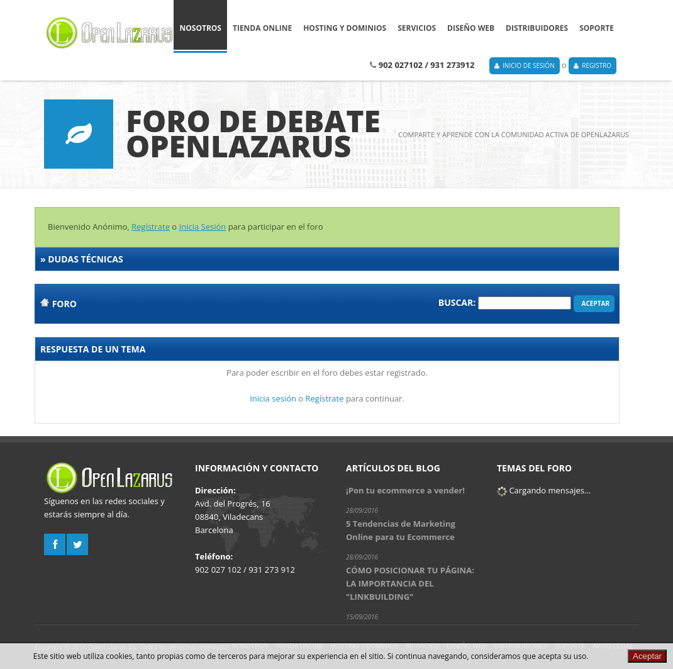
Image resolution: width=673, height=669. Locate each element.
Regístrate (150, 226)
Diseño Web (470, 33)
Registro (592, 65)
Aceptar (594, 303)
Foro (64, 304)
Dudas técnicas (85, 259)
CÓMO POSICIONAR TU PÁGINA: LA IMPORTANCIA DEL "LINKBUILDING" (410, 583)
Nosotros (200, 33)
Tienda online (262, 33)
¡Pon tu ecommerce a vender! (405, 490)
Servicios (417, 33)
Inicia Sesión (202, 226)
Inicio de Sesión (524, 65)
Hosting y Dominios (344, 33)
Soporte (596, 33)
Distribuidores (537, 33)
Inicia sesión (273, 398)
